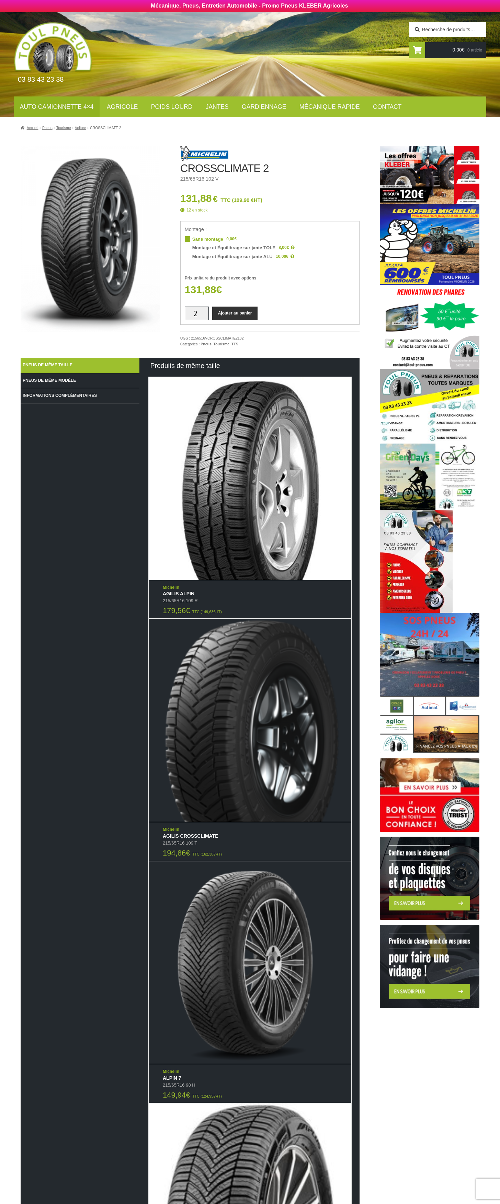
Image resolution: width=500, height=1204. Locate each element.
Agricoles (171, 1113)
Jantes (217, 106)
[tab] (80, 365)
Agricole (122, 106)
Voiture (80, 128)
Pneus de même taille (47, 365)
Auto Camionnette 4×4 (57, 106)
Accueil (32, 128)
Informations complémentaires (60, 395)
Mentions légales (279, 1157)
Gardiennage (264, 106)
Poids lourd (172, 106)
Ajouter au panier (235, 313)
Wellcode (105, 1197)
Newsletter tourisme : (85, 1119)
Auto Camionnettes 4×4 (188, 1103)
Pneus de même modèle (49, 380)
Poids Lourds (175, 1122)
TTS (234, 344)
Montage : (196, 229)
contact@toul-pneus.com (379, 1147)
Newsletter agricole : (84, 1133)
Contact (387, 106)
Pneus (47, 128)
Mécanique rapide (329, 106)
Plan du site (271, 1166)
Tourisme (63, 128)
